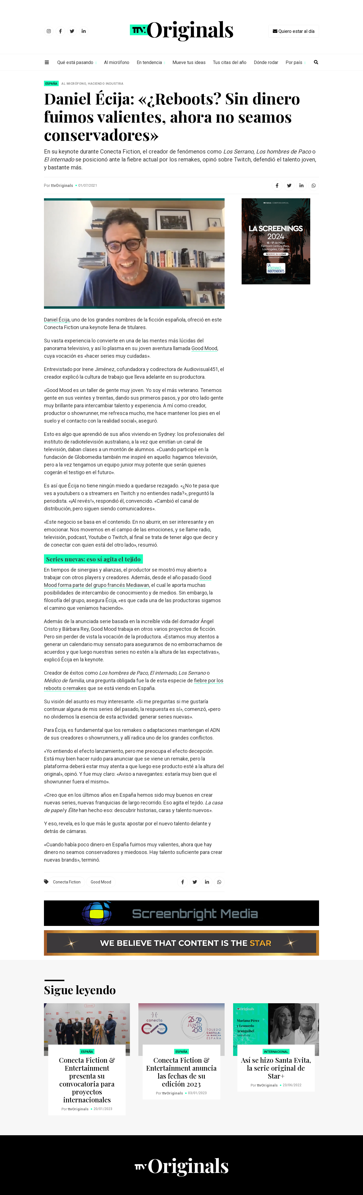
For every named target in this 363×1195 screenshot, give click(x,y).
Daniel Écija (56, 320)
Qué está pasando (75, 62)
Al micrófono (116, 62)
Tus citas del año (229, 62)
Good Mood (204, 348)
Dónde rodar (266, 62)
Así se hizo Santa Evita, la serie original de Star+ (276, 1067)
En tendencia (149, 62)
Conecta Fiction (67, 882)
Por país (294, 62)
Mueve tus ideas (189, 62)
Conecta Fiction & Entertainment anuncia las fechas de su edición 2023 (181, 1071)
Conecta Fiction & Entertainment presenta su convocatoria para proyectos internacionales (87, 1079)
